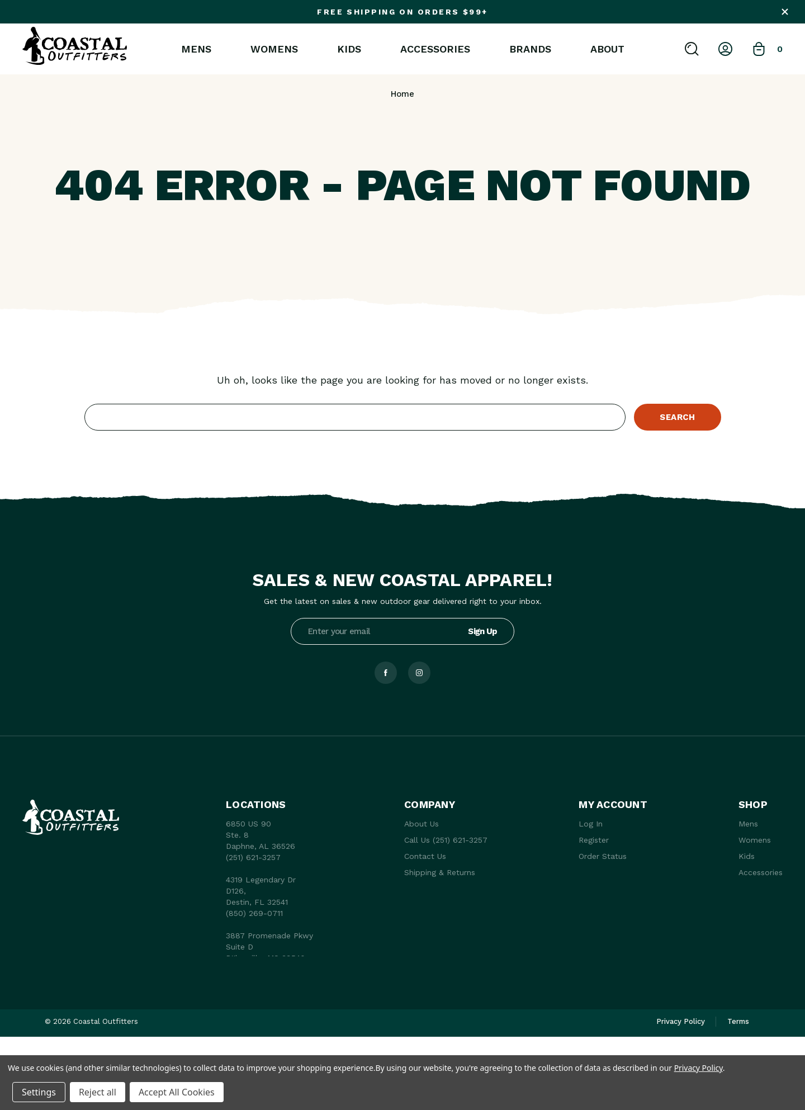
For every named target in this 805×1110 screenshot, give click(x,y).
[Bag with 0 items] (767, 49)
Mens (196, 49)
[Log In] (725, 49)
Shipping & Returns (439, 872)
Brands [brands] (530, 49)
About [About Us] (607, 49)
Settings (39, 1092)
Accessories (435, 49)
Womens (274, 49)
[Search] (692, 49)
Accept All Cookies (177, 1092)
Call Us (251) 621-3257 (445, 839)
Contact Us (425, 856)
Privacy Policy (698, 1067)
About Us (421, 823)
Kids (349, 49)
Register (594, 839)
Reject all (97, 1092)
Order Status (603, 856)
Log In (591, 823)
